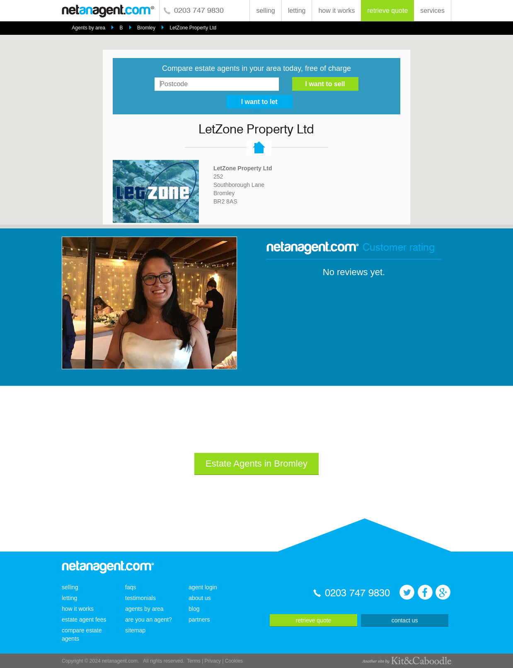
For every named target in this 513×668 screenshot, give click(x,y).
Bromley (146, 28)
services (432, 10)
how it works (336, 10)
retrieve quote (387, 10)
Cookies (234, 661)
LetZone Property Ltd (192, 28)
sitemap (135, 630)
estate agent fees (84, 619)
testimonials (140, 598)
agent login (203, 587)
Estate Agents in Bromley (256, 463)
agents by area (144, 608)
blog (194, 608)
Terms (194, 661)
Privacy (213, 661)
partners (199, 619)
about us (200, 598)
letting (297, 10)
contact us (405, 620)
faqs (130, 587)
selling (265, 10)
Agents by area (88, 28)
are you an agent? (148, 619)
